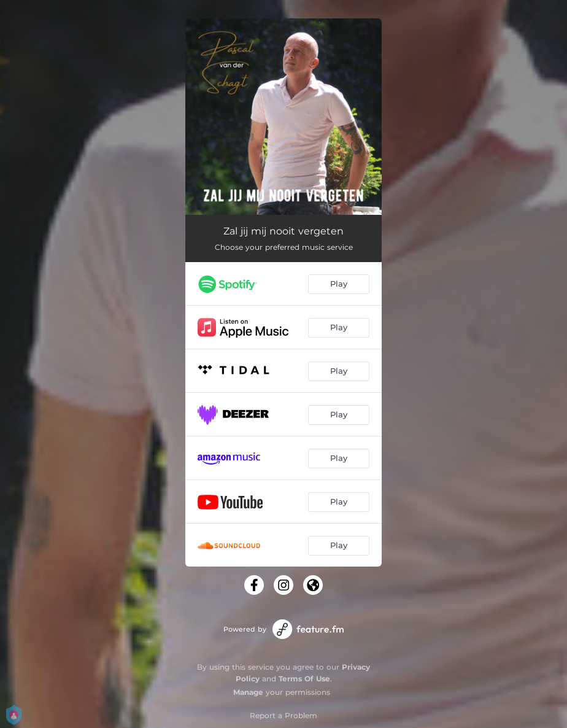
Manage (248, 692)
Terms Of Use (304, 678)
